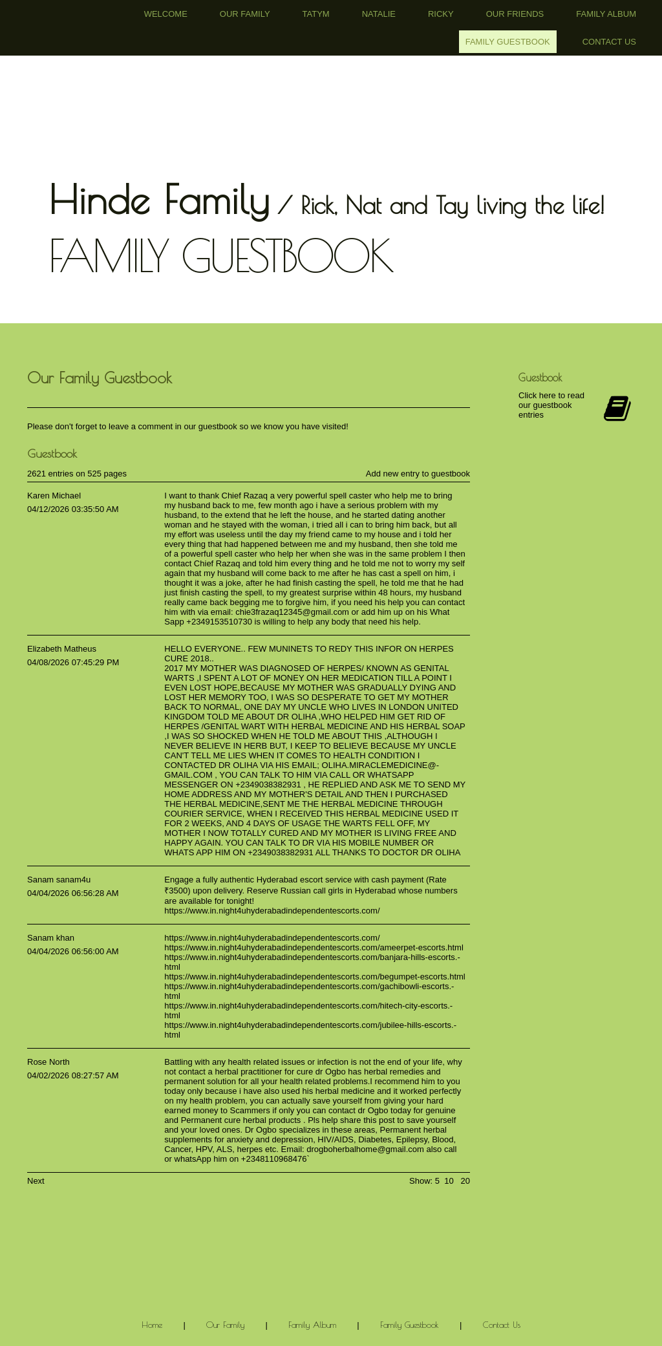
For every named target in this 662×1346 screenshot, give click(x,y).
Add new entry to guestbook (418, 473)
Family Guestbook (507, 42)
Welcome (165, 14)
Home (152, 1324)
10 (448, 1181)
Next (36, 1181)
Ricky (441, 14)
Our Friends (515, 14)
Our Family (245, 14)
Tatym (316, 14)
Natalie (379, 14)
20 (465, 1181)
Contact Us (609, 42)
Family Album (606, 14)
